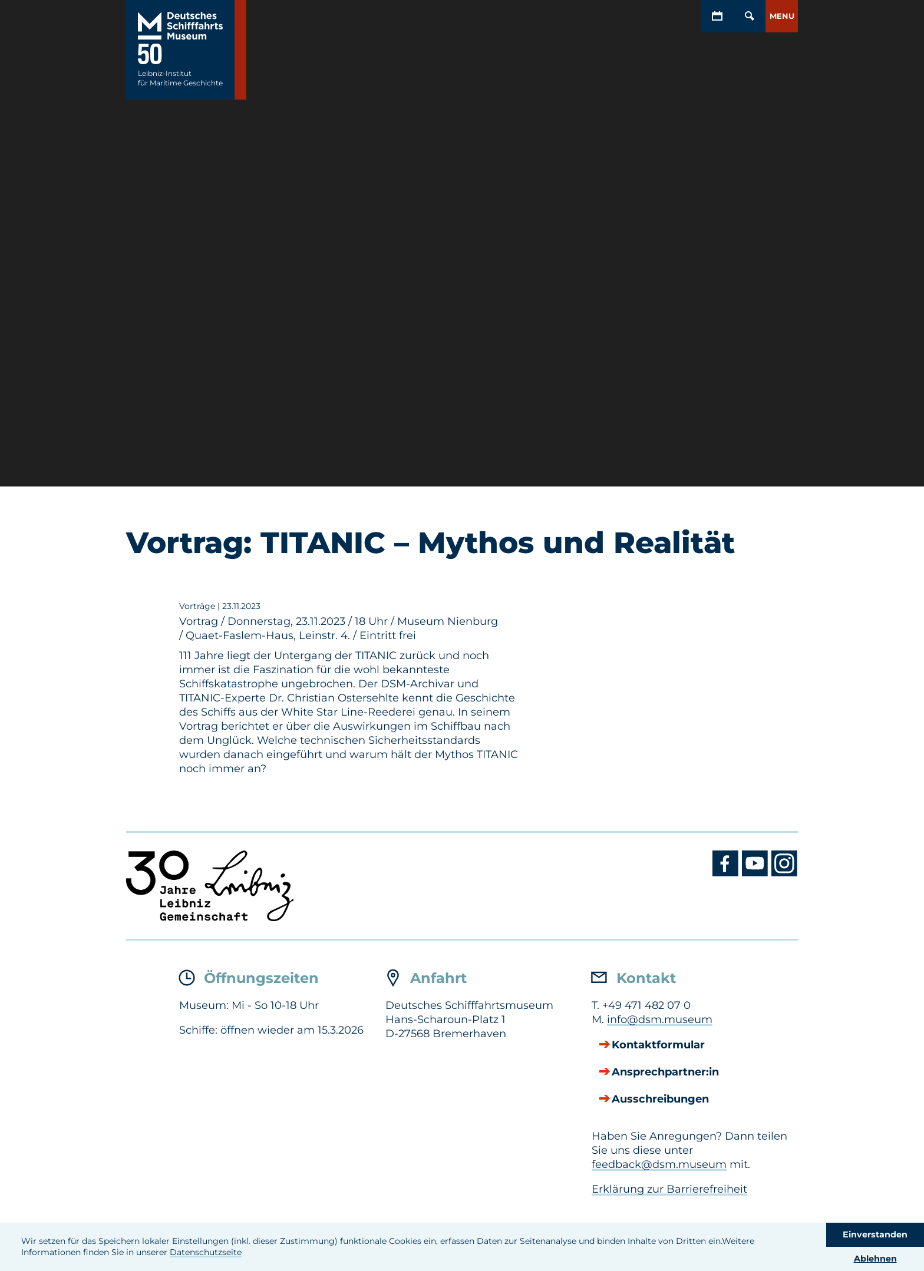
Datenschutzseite (206, 1252)
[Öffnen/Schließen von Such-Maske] (749, 16)
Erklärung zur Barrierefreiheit (669, 1189)
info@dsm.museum (659, 1019)
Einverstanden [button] (875, 1234)
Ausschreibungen (660, 1099)
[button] (781, 16)
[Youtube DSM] (756, 873)
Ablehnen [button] (875, 1258)
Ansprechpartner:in (665, 1072)
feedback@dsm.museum (659, 1164)
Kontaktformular (658, 1045)
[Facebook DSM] (727, 873)
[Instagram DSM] (784, 873)
